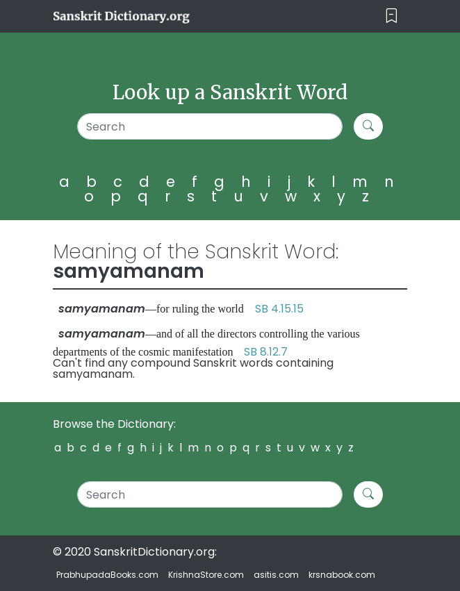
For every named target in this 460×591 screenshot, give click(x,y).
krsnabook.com (342, 575)
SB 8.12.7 (266, 352)
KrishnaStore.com (206, 575)
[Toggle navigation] (391, 16)
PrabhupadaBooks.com (107, 575)
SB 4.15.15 (279, 309)
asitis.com (276, 575)
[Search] (210, 126)
